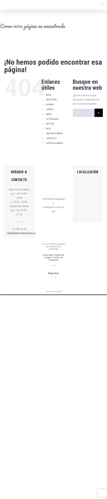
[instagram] (55, 277)
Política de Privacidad (56, 258)
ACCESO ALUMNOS (54, 143)
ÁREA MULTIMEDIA (54, 133)
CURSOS (50, 109)
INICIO (48, 95)
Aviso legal (48, 255)
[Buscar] (98, 113)
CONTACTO (51, 138)
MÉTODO (50, 124)
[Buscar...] (83, 113)
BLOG (48, 128)
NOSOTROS (51, 99)
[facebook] (51, 277)
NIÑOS (49, 114)
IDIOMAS (50, 104)
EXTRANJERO (52, 119)
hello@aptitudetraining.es (19, 233)
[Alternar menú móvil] (102, 4)
